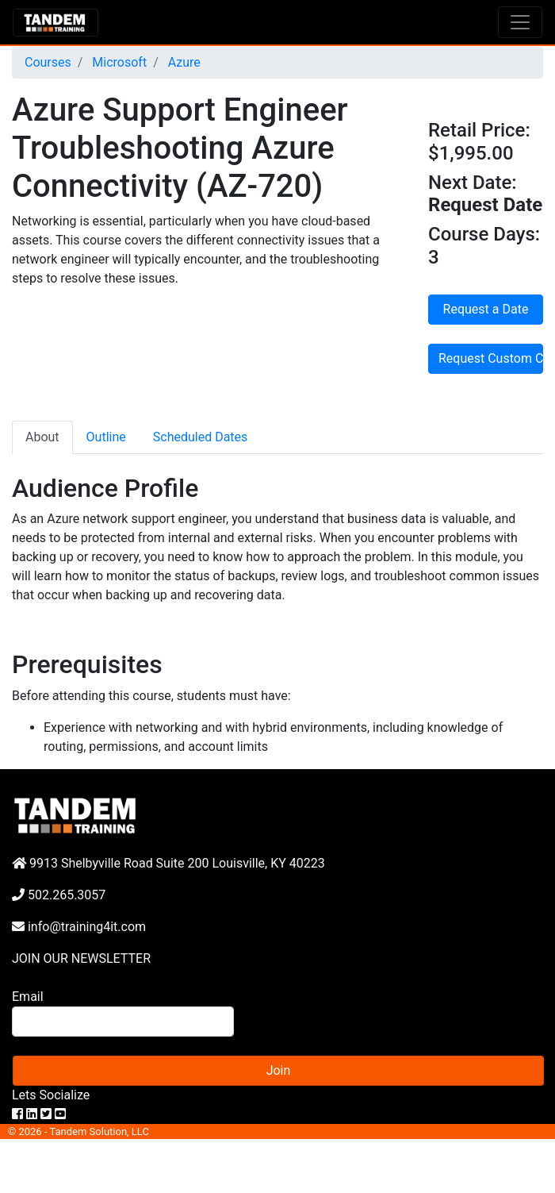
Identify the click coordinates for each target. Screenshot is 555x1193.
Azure (183, 62)
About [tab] (42, 436)
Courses (48, 62)
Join (278, 1070)
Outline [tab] (106, 436)
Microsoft (118, 62)
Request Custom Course (490, 358)
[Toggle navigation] (520, 22)
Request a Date (486, 309)
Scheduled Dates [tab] (200, 436)
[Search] (123, 1021)
